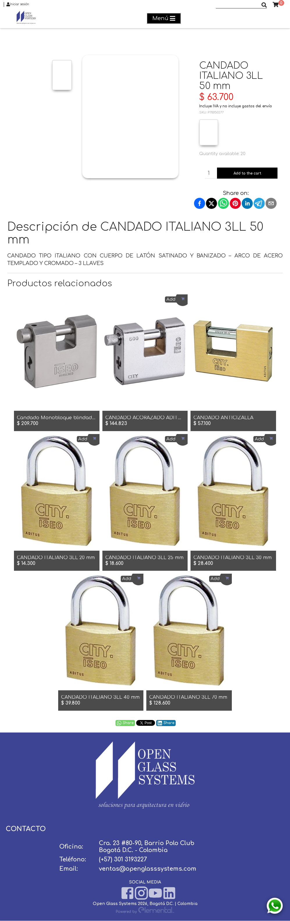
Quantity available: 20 (222, 154)
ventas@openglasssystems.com (147, 868)
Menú (163, 18)
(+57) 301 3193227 (123, 859)
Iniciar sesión (17, 4)
